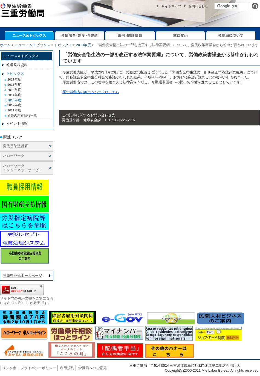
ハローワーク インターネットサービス (22, 168)
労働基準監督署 (15, 146)
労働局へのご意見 (92, 368)
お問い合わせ (198, 6)
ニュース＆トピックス (32, 45)
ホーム (5, 45)
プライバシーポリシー (38, 368)
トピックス (63, 45)
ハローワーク (13, 156)
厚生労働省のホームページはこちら (90, 92)
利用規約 (67, 368)
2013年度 (83, 45)
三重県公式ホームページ (22, 276)
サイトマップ (171, 6)
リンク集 (9, 368)
